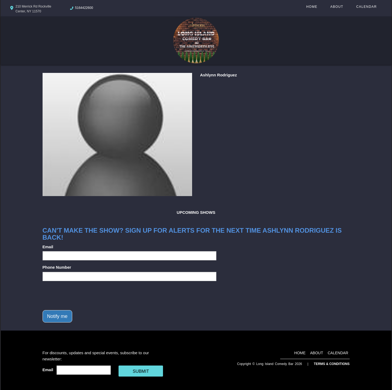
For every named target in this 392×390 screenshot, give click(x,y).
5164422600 (84, 8)
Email (48, 246)
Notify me (57, 316)
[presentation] (83, 295)
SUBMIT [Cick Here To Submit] (141, 371)
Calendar (366, 7)
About (336, 7)
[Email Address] (84, 370)
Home (311, 7)
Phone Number (57, 267)
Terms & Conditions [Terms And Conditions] (332, 364)
